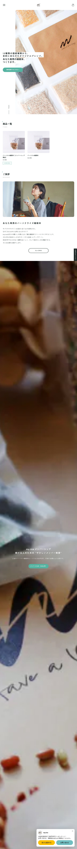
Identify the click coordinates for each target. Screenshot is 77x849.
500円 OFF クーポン (75, 255)
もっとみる (38, 252)
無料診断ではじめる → (12, 69)
